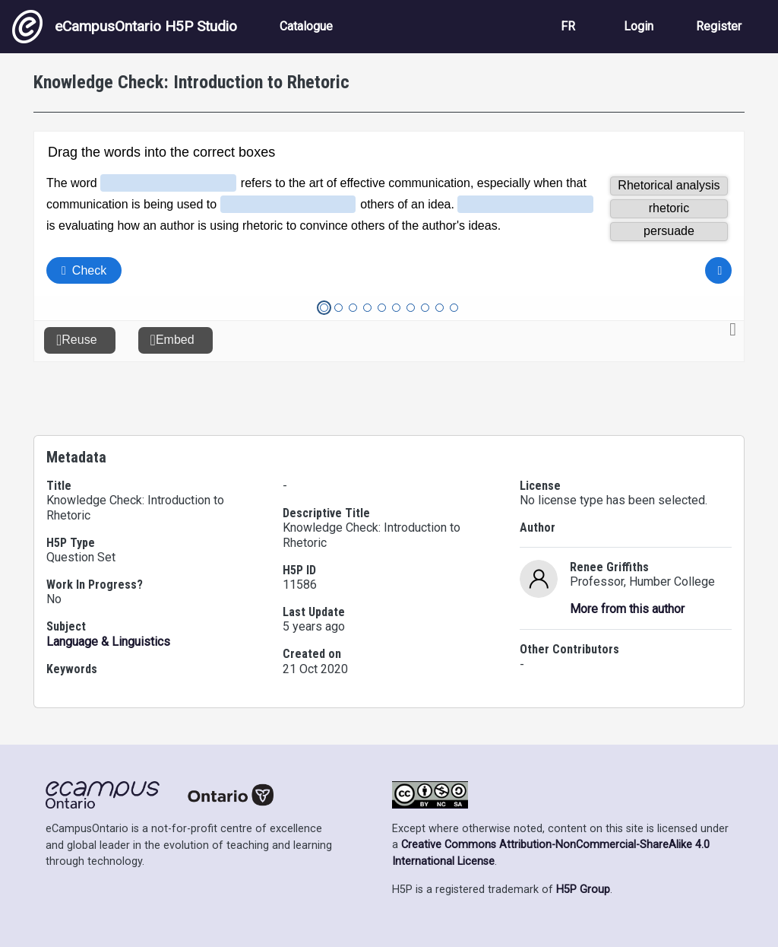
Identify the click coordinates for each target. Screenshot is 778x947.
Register (719, 26)
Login (638, 26)
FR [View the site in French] (568, 26)
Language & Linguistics (108, 641)
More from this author (627, 609)
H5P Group (583, 889)
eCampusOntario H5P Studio (124, 26)
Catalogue (306, 26)
